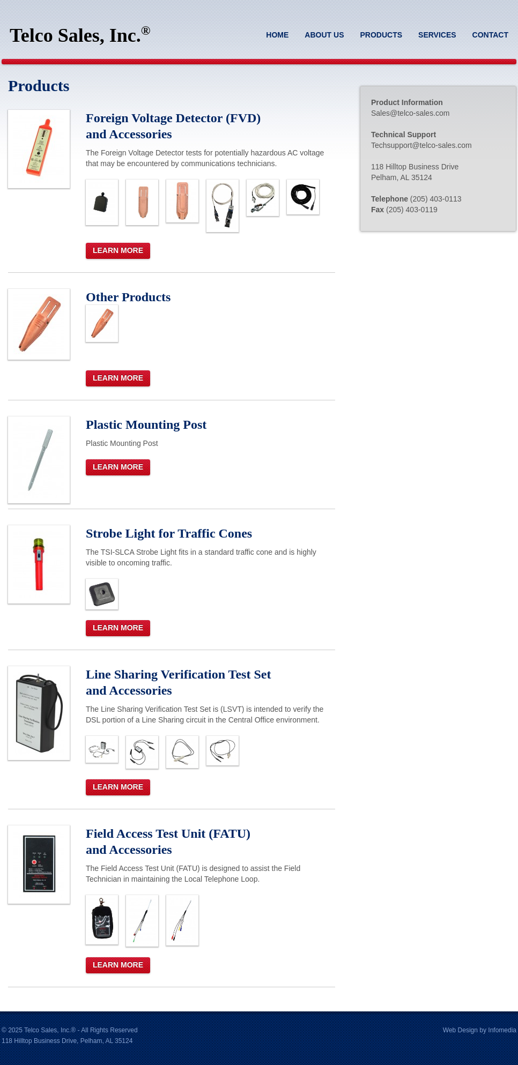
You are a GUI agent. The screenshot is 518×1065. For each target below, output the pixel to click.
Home (277, 35)
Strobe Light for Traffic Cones (169, 533)
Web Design (460, 1030)
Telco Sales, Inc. (80, 35)
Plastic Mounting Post (146, 424)
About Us (324, 35)
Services (437, 35)
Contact (490, 35)
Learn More (118, 250)
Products (381, 35)
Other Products (128, 297)
